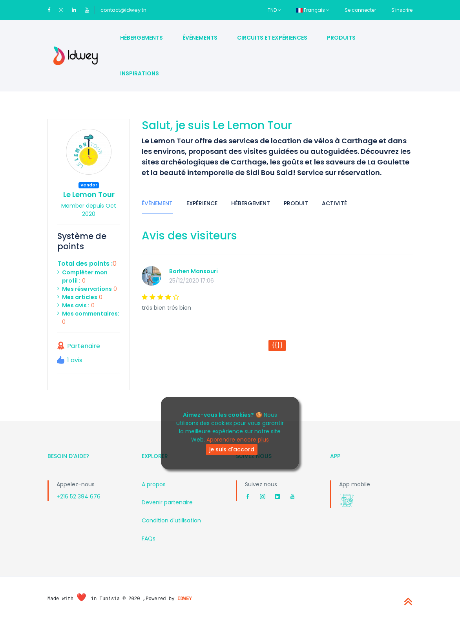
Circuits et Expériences (272, 38)
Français (312, 10)
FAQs (148, 538)
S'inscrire (402, 10)
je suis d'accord (231, 449)
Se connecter (360, 10)
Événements (200, 38)
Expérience (201, 203)
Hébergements (141, 38)
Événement (157, 203)
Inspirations (139, 73)
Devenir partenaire (167, 502)
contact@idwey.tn (123, 10)
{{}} (277, 345)
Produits (341, 38)
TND (274, 10)
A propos (154, 484)
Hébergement (250, 203)
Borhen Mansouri (193, 271)
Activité (334, 203)
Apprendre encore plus (237, 439)
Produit (296, 203)
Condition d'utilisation (171, 520)
